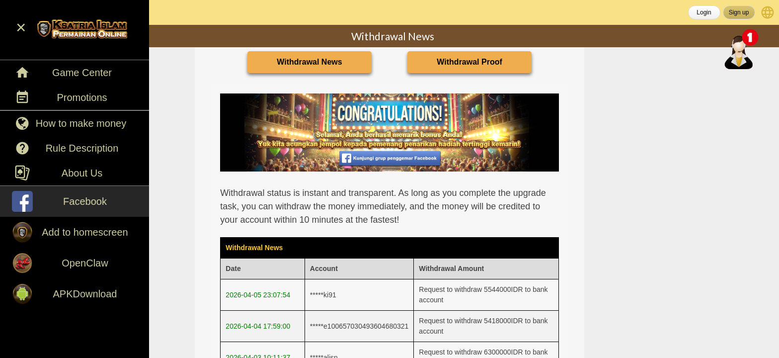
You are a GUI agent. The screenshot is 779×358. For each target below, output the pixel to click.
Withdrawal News (309, 62)
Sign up (739, 12)
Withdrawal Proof (469, 62)
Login (704, 12)
